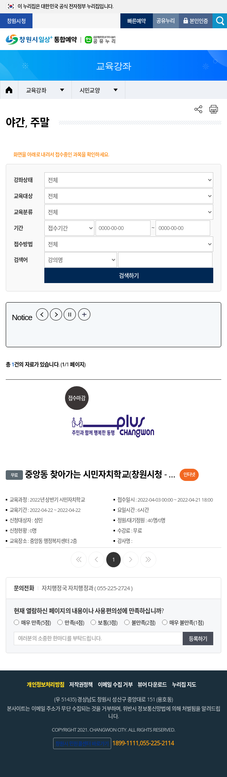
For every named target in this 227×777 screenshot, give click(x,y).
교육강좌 (36, 90)
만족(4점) (74, 622)
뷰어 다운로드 (152, 684)
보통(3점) (107, 622)
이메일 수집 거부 (115, 684)
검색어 (21, 259)
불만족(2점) (143, 622)
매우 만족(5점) (36, 622)
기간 (18, 227)
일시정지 (69, 314)
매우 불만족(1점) (186, 622)
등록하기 (198, 638)
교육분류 (23, 211)
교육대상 (23, 195)
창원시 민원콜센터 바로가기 (82, 743)
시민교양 (89, 90)
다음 (56, 314)
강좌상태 (23, 179)
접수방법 (23, 244)
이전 (42, 314)
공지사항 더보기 (84, 314)
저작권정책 (80, 684)
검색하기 (129, 275)
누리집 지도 (184, 684)
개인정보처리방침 (45, 684)
